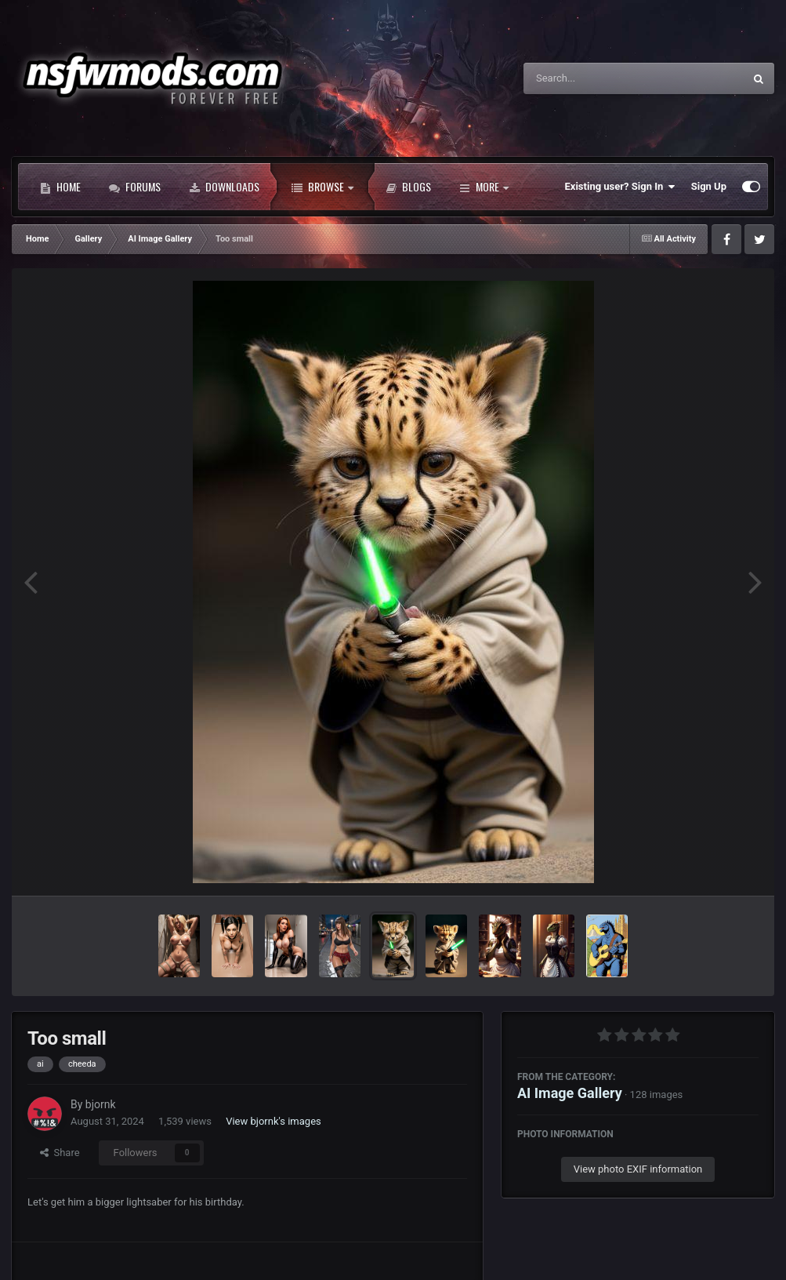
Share (60, 1152)
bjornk (100, 1104)
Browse (322, 186)
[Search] (594, 78)
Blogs (408, 186)
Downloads (224, 186)
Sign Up (708, 186)
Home (60, 186)
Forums (135, 186)
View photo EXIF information (638, 1169)
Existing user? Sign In (620, 186)
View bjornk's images (273, 1121)
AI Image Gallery (569, 1093)
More (484, 186)
